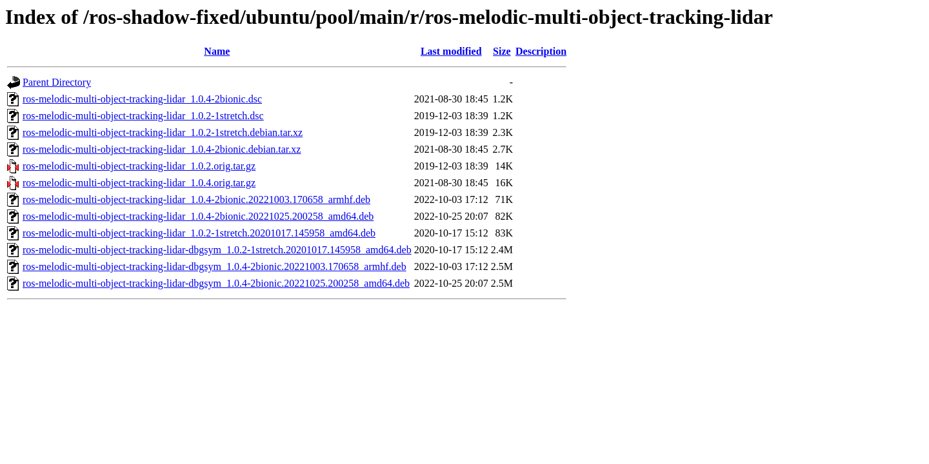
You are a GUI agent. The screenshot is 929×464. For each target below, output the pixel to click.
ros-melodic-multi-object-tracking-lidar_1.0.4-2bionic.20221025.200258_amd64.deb (198, 216)
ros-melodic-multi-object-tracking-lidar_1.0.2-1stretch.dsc (143, 115)
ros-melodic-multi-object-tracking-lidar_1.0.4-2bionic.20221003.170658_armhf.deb (196, 199)
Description (540, 51)
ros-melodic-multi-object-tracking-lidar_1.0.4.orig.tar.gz (139, 182)
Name (217, 51)
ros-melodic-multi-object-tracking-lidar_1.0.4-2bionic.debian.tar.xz (162, 149)
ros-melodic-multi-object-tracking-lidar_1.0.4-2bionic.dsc (142, 98)
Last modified (451, 51)
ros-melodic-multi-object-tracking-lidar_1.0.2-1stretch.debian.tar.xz (163, 132)
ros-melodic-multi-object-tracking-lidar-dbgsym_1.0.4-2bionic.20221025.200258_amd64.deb (216, 283)
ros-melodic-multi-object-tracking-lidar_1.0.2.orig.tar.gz (139, 165)
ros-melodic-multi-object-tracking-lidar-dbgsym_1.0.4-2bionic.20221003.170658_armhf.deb (214, 266)
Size (502, 51)
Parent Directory (57, 82)
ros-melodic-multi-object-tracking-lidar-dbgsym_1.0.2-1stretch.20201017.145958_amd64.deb (217, 249)
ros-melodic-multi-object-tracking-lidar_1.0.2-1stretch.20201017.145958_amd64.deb (199, 232)
